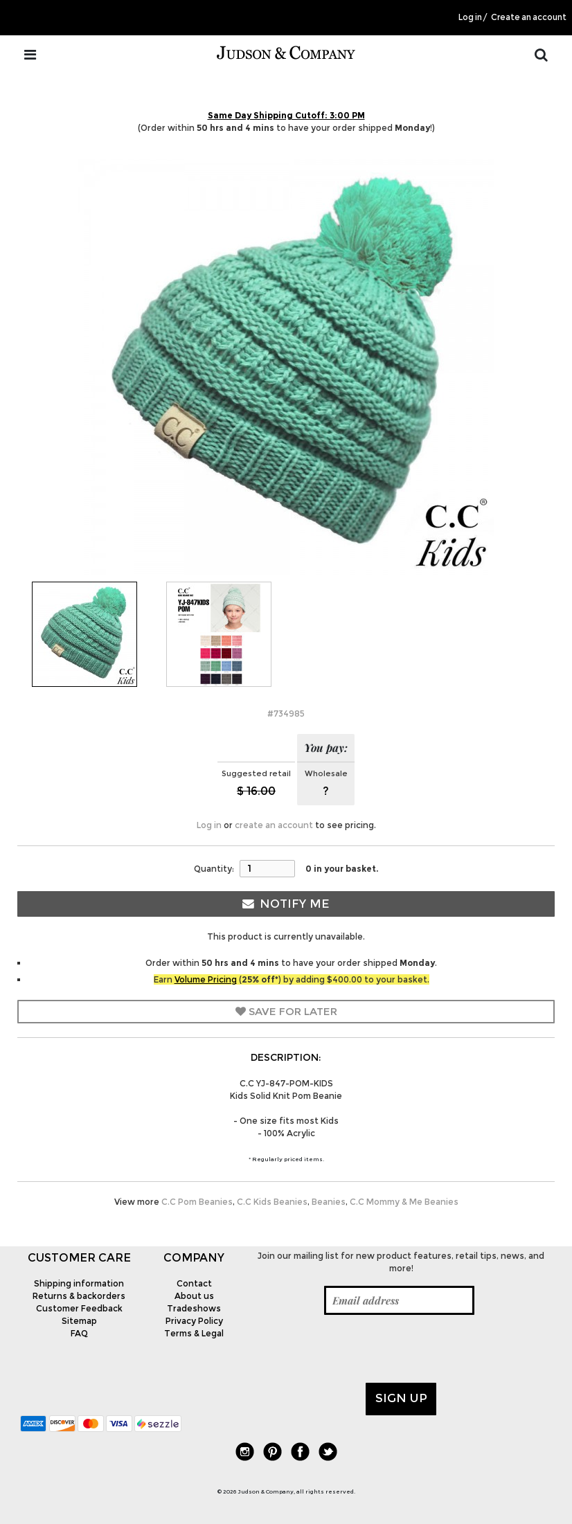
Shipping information (79, 1283)
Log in (470, 17)
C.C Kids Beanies (272, 1201)
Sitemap (79, 1321)
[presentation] (356, 1349)
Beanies (329, 1201)
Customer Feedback (79, 1308)
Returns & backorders (79, 1296)
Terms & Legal (194, 1333)
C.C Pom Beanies (197, 1201)
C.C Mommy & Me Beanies (404, 1201)
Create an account (528, 17)
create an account (274, 825)
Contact (194, 1283)
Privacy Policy (194, 1321)
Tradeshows (194, 1308)
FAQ (79, 1333)
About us (194, 1296)
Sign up (401, 1398)
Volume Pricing (206, 979)
